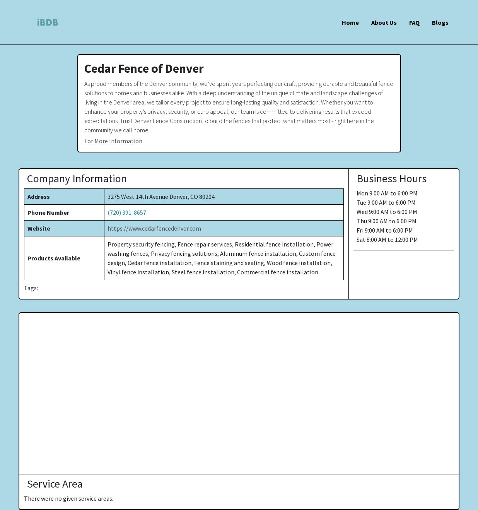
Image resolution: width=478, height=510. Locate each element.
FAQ (414, 22)
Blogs (440, 22)
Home (350, 22)
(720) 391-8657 (127, 212)
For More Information (113, 141)
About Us (384, 22)
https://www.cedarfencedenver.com (154, 228)
